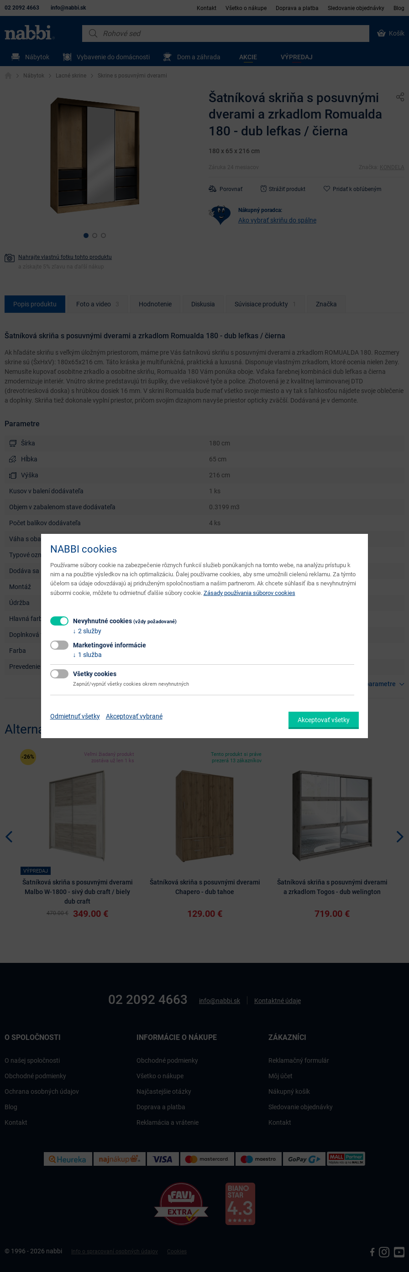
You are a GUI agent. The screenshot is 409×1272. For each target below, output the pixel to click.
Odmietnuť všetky (75, 716)
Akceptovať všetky (324, 720)
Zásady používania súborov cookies (249, 592)
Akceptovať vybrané (134, 716)
